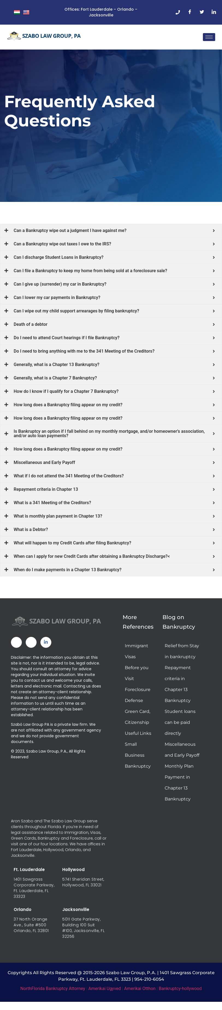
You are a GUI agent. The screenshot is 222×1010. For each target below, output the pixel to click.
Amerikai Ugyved (104, 991)
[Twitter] (202, 12)
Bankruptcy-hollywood (180, 991)
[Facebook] (190, 12)
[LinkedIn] (214, 12)
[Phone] (178, 12)
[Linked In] (45, 645)
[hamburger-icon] (209, 37)
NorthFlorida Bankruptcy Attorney (52, 991)
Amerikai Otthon (139, 991)
